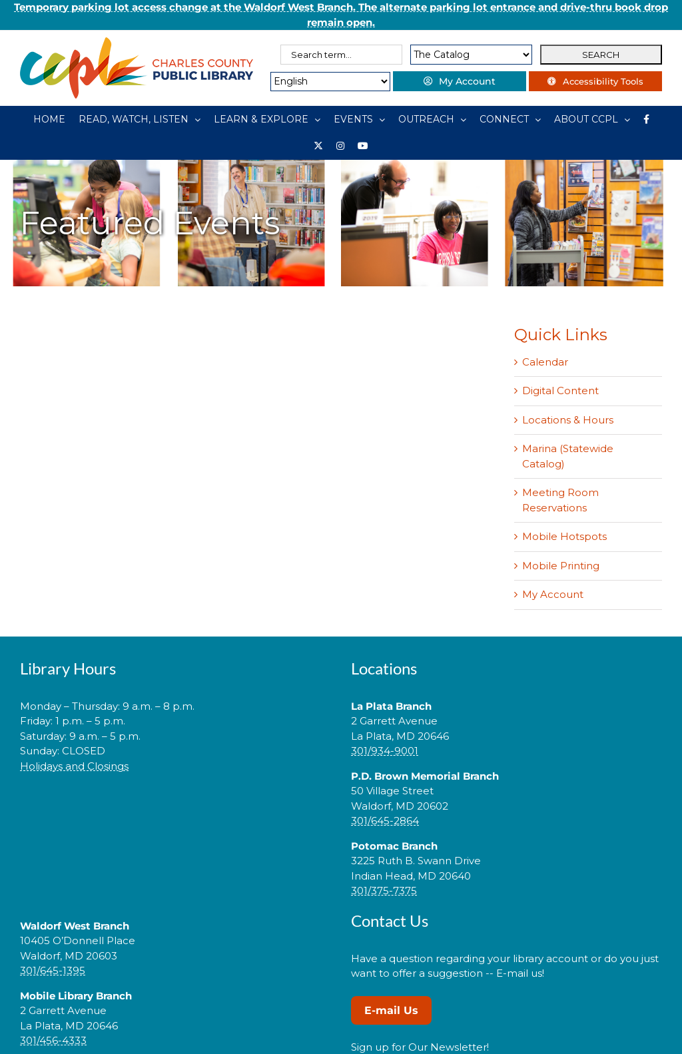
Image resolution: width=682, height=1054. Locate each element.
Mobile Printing (560, 565)
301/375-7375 (384, 890)
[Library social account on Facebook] (646, 119)
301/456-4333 (53, 1040)
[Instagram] (340, 145)
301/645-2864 (385, 820)
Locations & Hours (567, 419)
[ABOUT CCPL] (592, 119)
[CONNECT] (510, 119)
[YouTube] (363, 145)
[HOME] (49, 119)
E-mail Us (391, 1010)
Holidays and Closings (74, 766)
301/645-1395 (52, 970)
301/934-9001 (384, 750)
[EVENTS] (359, 119)
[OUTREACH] (432, 119)
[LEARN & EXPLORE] (267, 119)
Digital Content (560, 390)
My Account (552, 594)
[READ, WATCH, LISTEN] (139, 119)
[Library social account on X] (318, 145)
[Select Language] (330, 81)
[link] (176, 808)
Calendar (545, 362)
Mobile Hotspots (564, 536)
